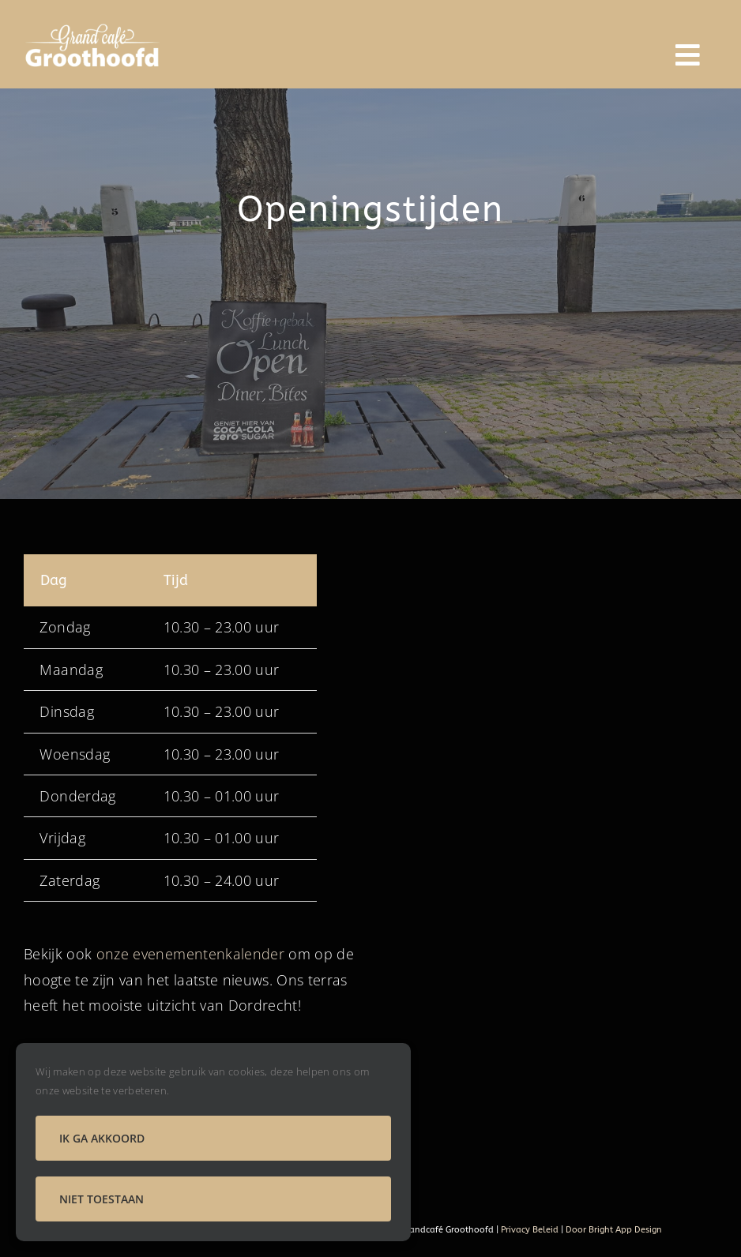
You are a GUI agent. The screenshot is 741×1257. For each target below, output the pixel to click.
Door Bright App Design (614, 1230)
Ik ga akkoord (102, 1138)
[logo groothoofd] (93, 26)
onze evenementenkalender (190, 953)
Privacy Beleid (528, 1230)
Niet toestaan (101, 1198)
